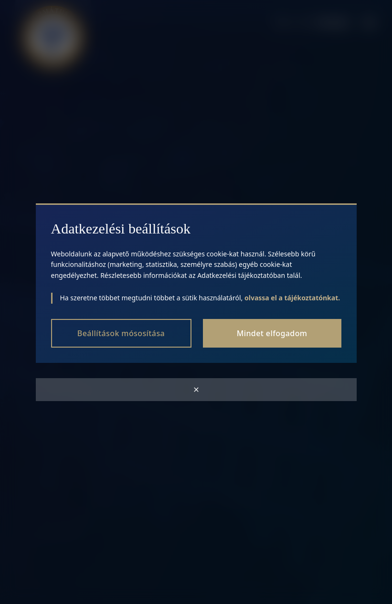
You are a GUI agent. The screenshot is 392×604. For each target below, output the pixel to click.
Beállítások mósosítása (121, 333)
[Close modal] (196, 389)
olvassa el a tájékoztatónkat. (292, 297)
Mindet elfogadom (272, 333)
